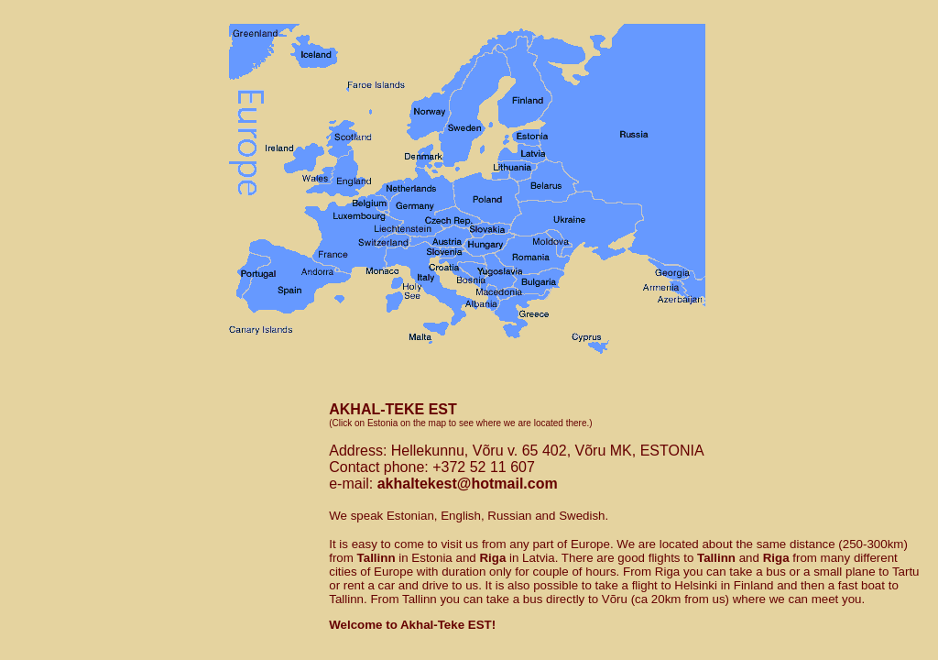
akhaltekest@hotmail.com (467, 483)
